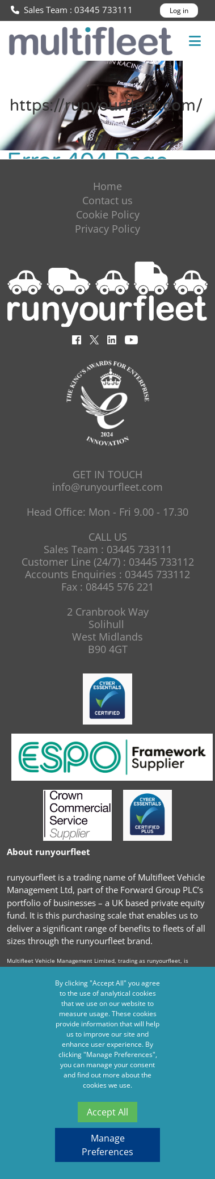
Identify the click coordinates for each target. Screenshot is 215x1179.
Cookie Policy (108, 214)
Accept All (107, 1112)
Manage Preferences (107, 1145)
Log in (179, 10)
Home (107, 186)
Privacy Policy (107, 228)
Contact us (107, 200)
